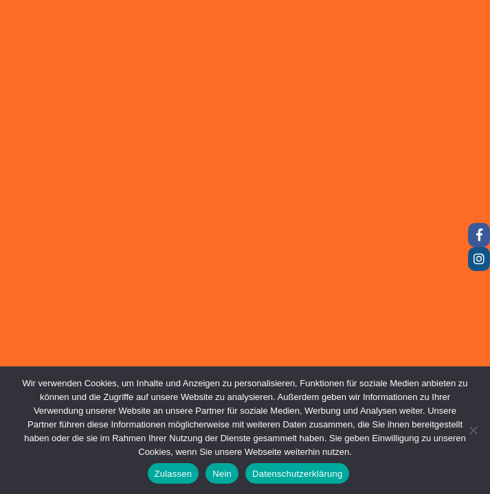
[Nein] (473, 430)
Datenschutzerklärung (297, 474)
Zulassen (173, 474)
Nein (222, 474)
